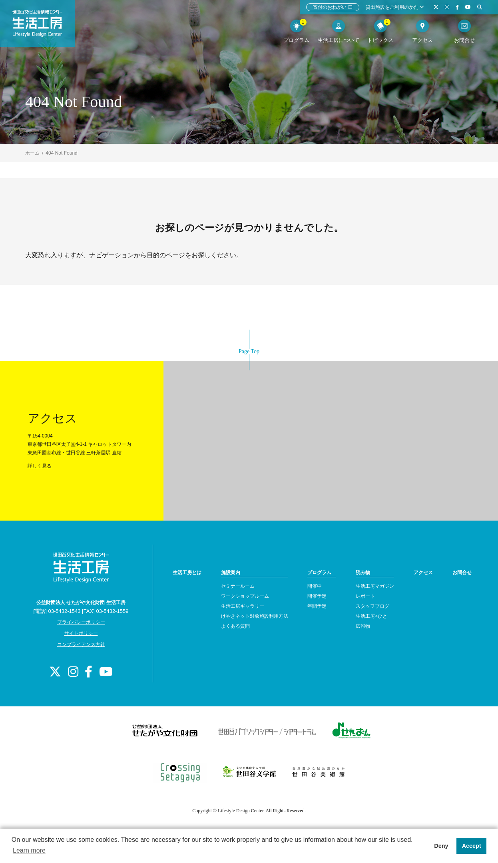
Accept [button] (471, 846)
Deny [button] (441, 846)
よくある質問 (235, 626)
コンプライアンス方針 (81, 644)
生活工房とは (187, 572)
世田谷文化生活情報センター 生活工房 (43, 26)
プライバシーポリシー (81, 622)
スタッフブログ (372, 606)
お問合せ (462, 572)
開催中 (314, 586)
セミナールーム (238, 586)
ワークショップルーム (245, 596)
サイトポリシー (81, 633)
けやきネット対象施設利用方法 (254, 616)
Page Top (249, 351)
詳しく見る (40, 466)
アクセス (423, 572)
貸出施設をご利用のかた (395, 7)
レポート (365, 596)
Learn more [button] (29, 850)
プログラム (319, 572)
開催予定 (317, 596)
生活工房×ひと (371, 616)
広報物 (363, 626)
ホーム (32, 153)
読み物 (363, 572)
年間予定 (317, 606)
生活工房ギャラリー (242, 606)
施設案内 (230, 572)
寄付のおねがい (333, 7)
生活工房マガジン (375, 586)
